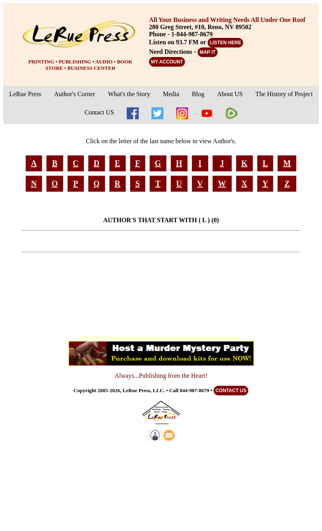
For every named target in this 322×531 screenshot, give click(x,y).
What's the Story (129, 94)
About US (230, 94)
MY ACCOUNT (167, 62)
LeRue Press (25, 94)
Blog (198, 94)
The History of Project (284, 94)
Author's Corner (74, 94)
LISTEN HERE (225, 42)
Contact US (99, 112)
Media (171, 94)
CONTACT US (231, 390)
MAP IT (208, 52)
